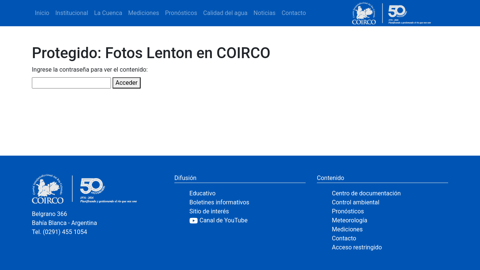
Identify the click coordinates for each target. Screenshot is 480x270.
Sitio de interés (209, 211)
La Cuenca (108, 12)
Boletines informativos (219, 202)
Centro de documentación (366, 193)
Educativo (202, 193)
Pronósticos (181, 12)
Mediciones (143, 12)
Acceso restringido (357, 247)
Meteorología (349, 220)
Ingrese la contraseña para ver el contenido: (90, 69)
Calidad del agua (225, 12)
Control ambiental (356, 202)
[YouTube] (247, 220)
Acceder (127, 82)
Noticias (265, 12)
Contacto (294, 12)
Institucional (71, 12)
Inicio (42, 12)
